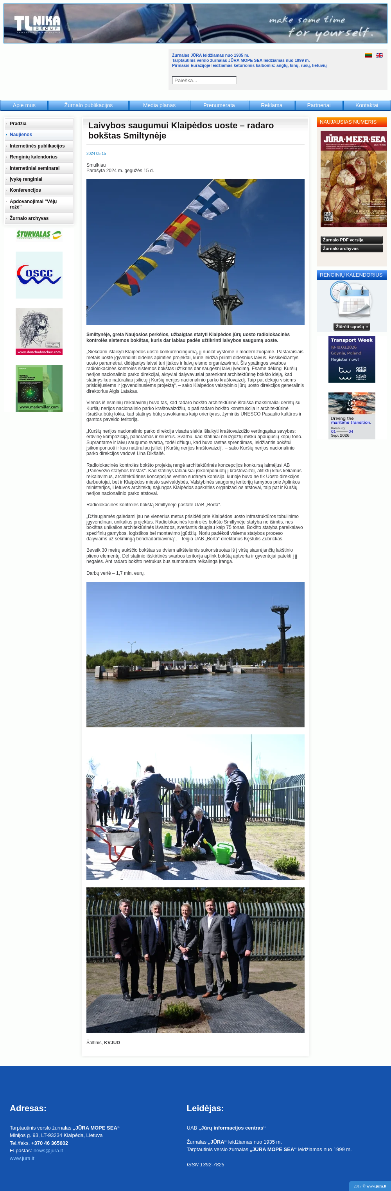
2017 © (370, 1186)
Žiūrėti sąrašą (350, 326)
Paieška (234, 80)
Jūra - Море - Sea (85, 68)
